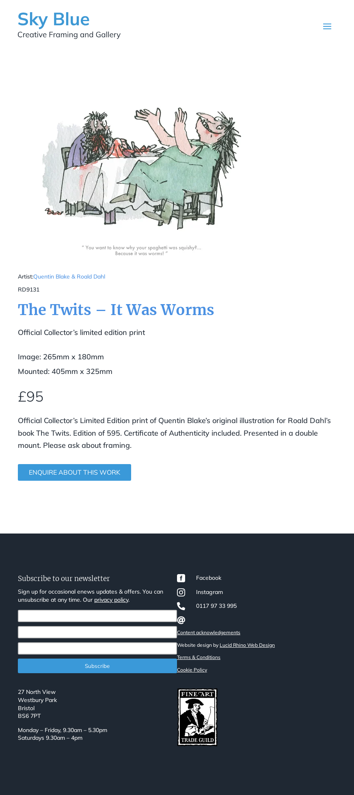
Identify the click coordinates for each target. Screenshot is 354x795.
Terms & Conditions (198, 657)
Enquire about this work (74, 472)
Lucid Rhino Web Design (247, 645)
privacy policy (111, 599)
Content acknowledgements (208, 632)
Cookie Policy (192, 670)
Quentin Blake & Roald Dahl (69, 276)
